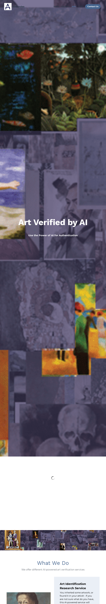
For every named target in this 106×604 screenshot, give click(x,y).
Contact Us (92, 6)
